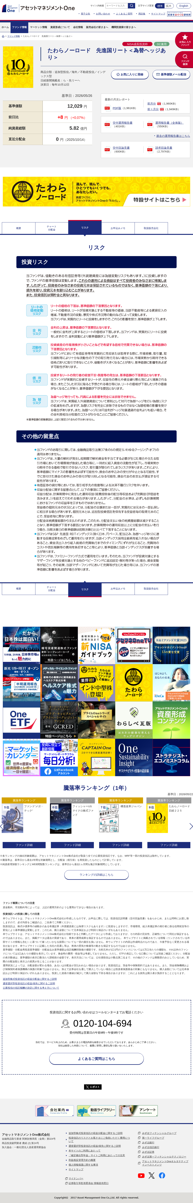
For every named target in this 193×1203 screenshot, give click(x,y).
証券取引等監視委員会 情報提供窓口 (89, 1183)
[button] (1, 826)
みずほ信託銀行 (150, 1147)
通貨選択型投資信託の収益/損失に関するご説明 (29, 983)
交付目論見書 (121, 147)
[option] (24, 823)
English (183, 5)
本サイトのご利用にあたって (84, 1150)
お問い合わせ (103, 13)
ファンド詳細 (24, 844)
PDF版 (117, 108)
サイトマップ (158, 13)
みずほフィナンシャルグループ (159, 1133)
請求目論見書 (163, 147)
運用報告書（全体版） (169, 122)
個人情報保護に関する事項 (83, 1164)
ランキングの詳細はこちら (96, 874)
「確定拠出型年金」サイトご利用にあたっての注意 (97, 1155)
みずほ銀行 (148, 1142)
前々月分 (153, 109)
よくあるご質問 (124, 13)
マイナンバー (76, 1178)
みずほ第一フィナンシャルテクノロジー (164, 1156)
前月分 (151, 103)
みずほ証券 (148, 1152)
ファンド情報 (13, 36)
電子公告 (85, 13)
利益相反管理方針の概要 (82, 1160)
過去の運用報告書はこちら (173, 135)
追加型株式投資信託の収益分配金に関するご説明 (30, 979)
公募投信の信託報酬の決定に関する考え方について (31, 987)
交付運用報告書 (122, 122)
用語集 (142, 13)
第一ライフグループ (153, 1137)
